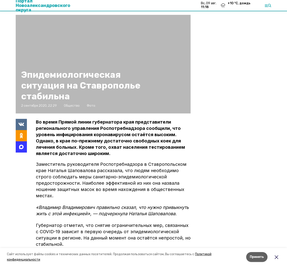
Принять (257, 257)
